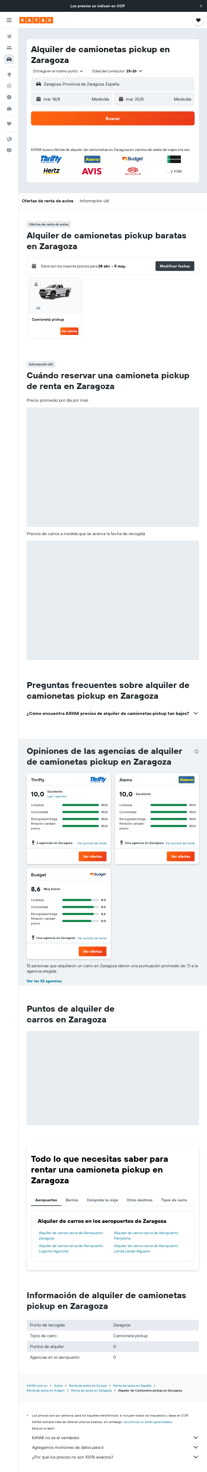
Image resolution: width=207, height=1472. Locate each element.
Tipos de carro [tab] (174, 1200)
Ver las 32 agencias (44, 981)
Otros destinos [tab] (140, 1200)
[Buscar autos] (9, 59)
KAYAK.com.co (37, 1385)
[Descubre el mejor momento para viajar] (9, 97)
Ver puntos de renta (91, 843)
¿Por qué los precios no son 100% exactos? (115, 1457)
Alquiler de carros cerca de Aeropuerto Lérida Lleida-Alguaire (146, 1248)
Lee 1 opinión (57, 796)
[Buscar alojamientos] (9, 48)
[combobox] (58, 71)
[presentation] (196, 751)
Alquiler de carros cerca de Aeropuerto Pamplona (146, 1235)
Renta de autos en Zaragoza (91, 1390)
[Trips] (9, 123)
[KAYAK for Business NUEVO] (9, 108)
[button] (201, 6)
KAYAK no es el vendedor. (115, 1437)
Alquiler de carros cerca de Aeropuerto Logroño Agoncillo (71, 1248)
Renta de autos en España (132, 1385)
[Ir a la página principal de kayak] (36, 20)
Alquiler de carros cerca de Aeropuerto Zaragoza (71, 1235)
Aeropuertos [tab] (46, 1200)
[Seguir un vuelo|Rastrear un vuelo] (9, 85)
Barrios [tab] (72, 1200)
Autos (58, 1385)
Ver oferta (69, 331)
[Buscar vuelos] (9, 36)
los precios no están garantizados (147, 1422)
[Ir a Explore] (9, 74)
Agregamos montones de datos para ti (115, 1447)
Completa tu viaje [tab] (102, 1200)
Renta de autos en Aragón (46, 1390)
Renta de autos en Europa (88, 1385)
